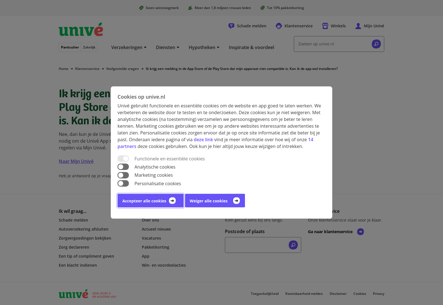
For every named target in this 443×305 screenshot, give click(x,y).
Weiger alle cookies (209, 200)
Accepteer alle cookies (144, 200)
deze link (203, 139)
